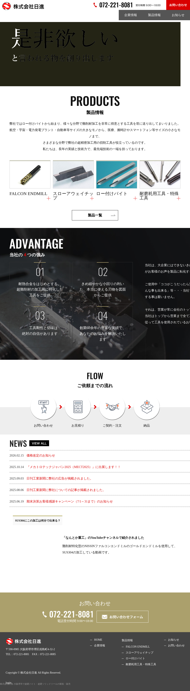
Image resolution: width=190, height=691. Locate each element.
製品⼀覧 (95, 215)
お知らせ (178, 15)
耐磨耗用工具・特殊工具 (141, 664)
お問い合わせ (176, 645)
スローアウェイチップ (139, 652)
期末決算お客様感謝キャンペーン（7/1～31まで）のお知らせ (70, 501)
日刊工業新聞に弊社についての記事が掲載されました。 (66, 490)
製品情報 (154, 15)
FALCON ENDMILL (138, 646)
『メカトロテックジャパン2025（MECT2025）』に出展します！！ (74, 467)
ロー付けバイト (135, 658)
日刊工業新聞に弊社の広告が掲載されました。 (60, 478)
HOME (98, 639)
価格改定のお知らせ (41, 455)
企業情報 (130, 15)
